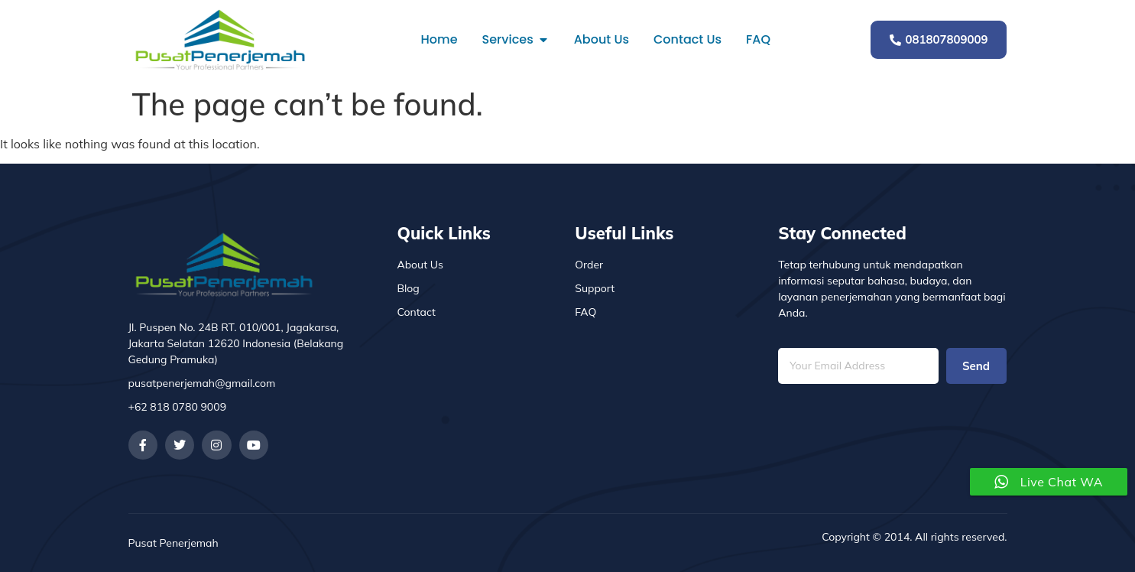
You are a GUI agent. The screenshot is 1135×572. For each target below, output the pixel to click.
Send (976, 366)
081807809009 (938, 39)
